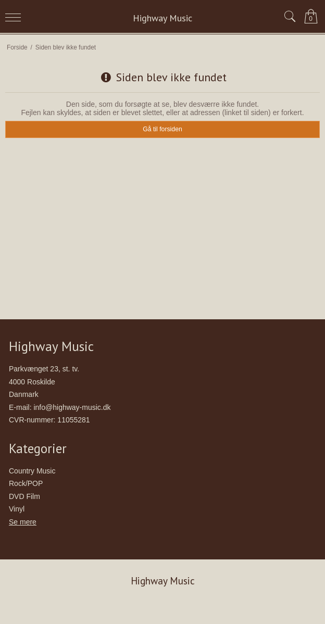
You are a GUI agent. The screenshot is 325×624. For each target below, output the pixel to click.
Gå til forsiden (162, 129)
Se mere (22, 522)
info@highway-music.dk (71, 407)
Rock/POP (26, 483)
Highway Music (162, 18)
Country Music (32, 471)
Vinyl (16, 509)
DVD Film (24, 496)
